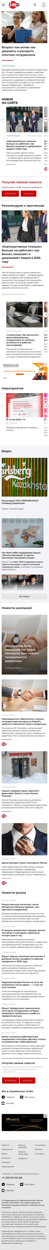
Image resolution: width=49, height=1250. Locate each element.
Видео (4, 1154)
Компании (6, 1158)
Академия (22, 1158)
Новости (5, 1145)
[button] (43, 4)
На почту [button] (28, 194)
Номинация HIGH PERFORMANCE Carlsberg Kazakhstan (20, 501)
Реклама (38, 1149)
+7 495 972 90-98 (12, 1177)
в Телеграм (10, 194)
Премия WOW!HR (22, 1146)
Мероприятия (8, 1167)
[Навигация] (3, 4)
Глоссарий (39, 1154)
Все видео (24, 596)
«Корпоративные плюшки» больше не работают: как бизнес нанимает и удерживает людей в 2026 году (22, 254)
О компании (40, 1145)
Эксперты (6, 1162)
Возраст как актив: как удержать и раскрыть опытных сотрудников (18, 51)
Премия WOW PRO (23, 1153)
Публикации (8, 66)
